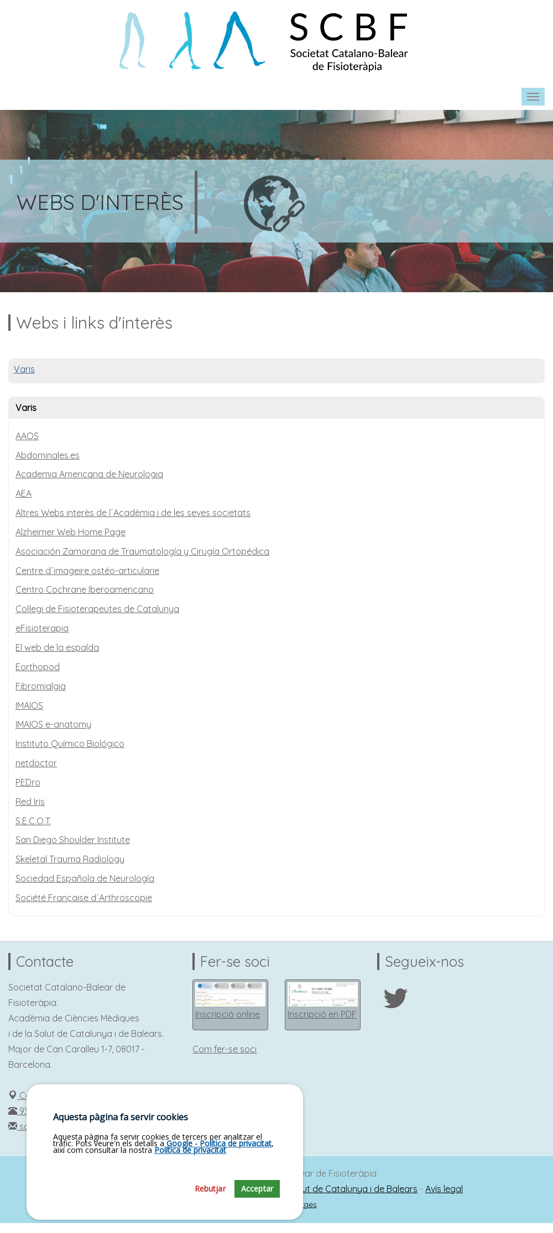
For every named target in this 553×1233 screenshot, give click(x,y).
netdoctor (36, 762)
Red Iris (30, 801)
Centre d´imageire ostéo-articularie (87, 570)
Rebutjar (210, 1188)
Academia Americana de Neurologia (89, 473)
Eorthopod (37, 666)
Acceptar (257, 1188)
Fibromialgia (40, 686)
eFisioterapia (42, 628)
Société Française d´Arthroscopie (83, 897)
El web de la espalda (57, 647)
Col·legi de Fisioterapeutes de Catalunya (97, 608)
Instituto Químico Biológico (69, 743)
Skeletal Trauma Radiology (69, 859)
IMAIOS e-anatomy (53, 724)
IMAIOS (29, 705)
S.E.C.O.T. (33, 820)
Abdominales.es (47, 455)
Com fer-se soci (224, 1049)
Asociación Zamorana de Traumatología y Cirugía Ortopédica (142, 551)
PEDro (27, 782)
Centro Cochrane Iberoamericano (84, 589)
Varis (24, 369)
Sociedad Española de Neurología (84, 878)
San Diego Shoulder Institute (72, 839)
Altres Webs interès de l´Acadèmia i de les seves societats (133, 512)
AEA (23, 493)
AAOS (27, 435)
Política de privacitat (190, 1150)
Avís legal (444, 1188)
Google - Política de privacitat (219, 1143)
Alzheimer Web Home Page (70, 532)
